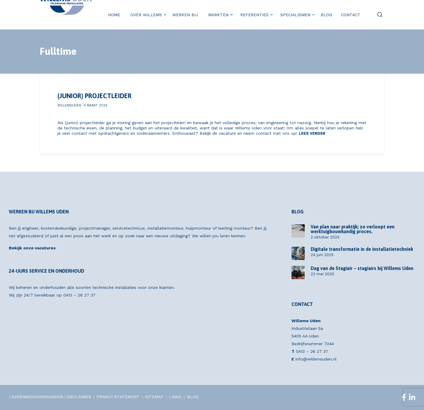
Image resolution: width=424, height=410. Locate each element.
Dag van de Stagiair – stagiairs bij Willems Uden (362, 268)
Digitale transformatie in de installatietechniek (362, 249)
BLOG (192, 396)
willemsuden (69, 105)
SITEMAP (154, 396)
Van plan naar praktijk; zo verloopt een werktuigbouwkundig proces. (353, 229)
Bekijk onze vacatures (32, 248)
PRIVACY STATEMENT (118, 396)
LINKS (175, 396)
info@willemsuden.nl (316, 359)
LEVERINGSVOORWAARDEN (36, 396)
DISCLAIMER (78, 396)
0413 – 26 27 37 (79, 295)
